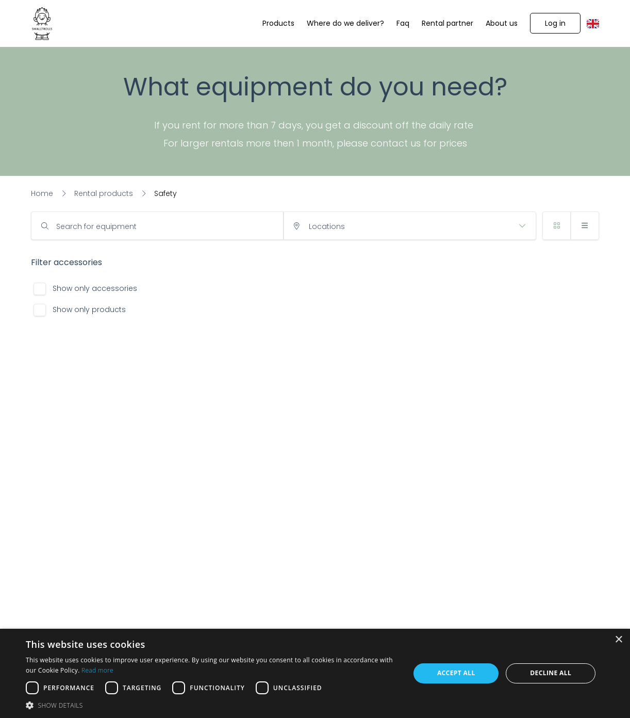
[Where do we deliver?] (345, 23)
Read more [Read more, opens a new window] (97, 670)
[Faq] (403, 23)
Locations (327, 226)
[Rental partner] (447, 23)
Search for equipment (96, 226)
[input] (157, 225)
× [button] (618, 640)
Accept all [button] (456, 672)
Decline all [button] (550, 672)
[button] (555, 23)
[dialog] (315, 673)
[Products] (278, 23)
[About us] (501, 23)
